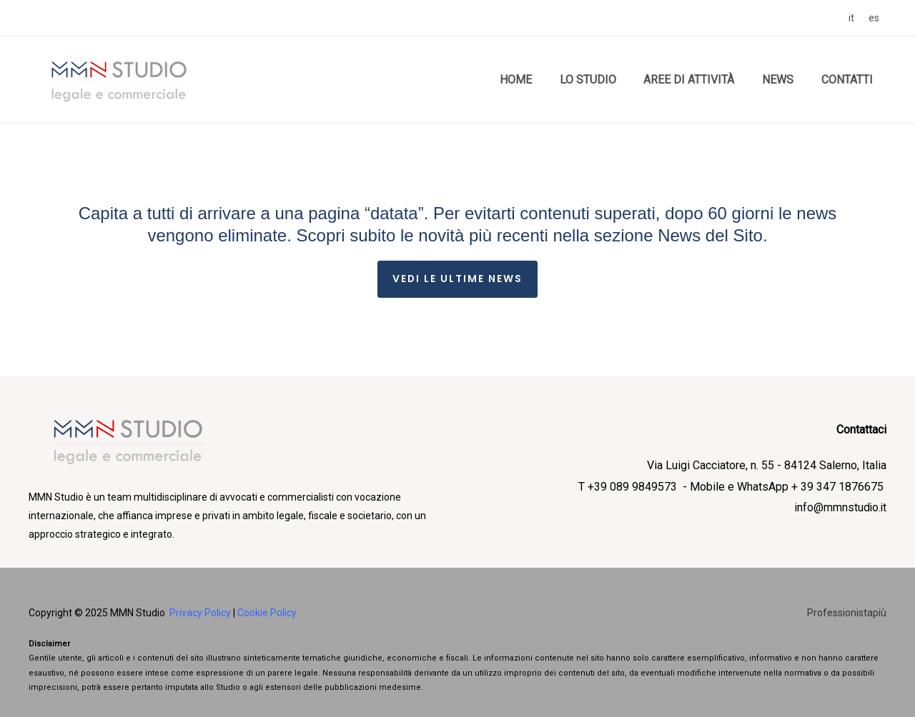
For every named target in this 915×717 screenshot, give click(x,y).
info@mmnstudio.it (839, 508)
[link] (851, 18)
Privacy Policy (200, 612)
